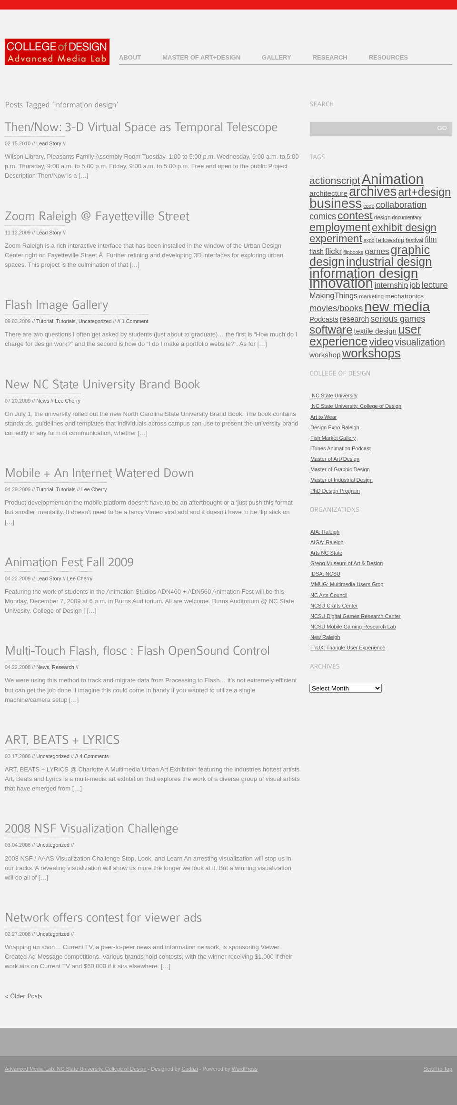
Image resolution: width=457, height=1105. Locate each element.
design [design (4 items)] (382, 217)
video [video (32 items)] (381, 342)
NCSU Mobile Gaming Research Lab (353, 626)
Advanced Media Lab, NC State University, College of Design (76, 1069)
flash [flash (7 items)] (316, 251)
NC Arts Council (329, 595)
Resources (388, 57)
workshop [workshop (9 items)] (325, 355)
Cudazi (190, 1069)
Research (330, 57)
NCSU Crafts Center (334, 605)
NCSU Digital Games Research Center (355, 616)
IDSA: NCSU (325, 574)
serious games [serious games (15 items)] (397, 319)
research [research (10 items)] (354, 319)
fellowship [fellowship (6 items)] (390, 239)
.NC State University (334, 395)
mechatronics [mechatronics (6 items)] (404, 296)
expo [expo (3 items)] (369, 240)
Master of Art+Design (201, 57)
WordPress (245, 1069)
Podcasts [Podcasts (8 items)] (323, 319)
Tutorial (44, 321)
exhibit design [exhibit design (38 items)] (404, 227)
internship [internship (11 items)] (391, 285)
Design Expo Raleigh (334, 427)
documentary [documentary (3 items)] (407, 217)
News (42, 401)
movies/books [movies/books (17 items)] (336, 308)
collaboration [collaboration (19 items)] (401, 205)
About (130, 57)
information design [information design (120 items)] (363, 273)
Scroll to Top (438, 1069)
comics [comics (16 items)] (322, 216)
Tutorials (66, 321)
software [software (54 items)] (331, 329)
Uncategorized (95, 321)
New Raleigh (325, 637)
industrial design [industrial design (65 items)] (389, 261)
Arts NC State (326, 553)
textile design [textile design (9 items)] (375, 331)
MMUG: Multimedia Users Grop (346, 584)
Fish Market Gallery (333, 438)
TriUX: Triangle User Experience (347, 647)
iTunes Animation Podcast (340, 448)
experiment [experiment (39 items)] (335, 238)
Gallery (276, 57)
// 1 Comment (133, 321)
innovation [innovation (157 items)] (341, 283)
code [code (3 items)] (368, 206)
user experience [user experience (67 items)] (365, 335)
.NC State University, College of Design (355, 406)
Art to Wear (323, 417)
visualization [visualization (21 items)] (420, 342)
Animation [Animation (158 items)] (393, 179)
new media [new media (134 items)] (397, 306)
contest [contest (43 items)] (355, 215)
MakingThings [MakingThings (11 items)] (333, 295)
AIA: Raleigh (324, 532)
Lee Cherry (67, 401)
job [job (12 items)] (414, 285)
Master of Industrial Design (341, 480)
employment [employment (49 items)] (339, 227)
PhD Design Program (335, 491)
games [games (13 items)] (377, 251)
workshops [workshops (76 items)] (371, 353)
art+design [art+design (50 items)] (424, 192)
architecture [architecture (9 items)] (328, 193)
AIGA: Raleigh (327, 542)
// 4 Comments (92, 756)
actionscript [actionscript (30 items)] (334, 180)
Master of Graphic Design (340, 469)
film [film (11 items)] (431, 239)
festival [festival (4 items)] (414, 240)
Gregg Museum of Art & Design (346, 563)
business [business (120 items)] (335, 203)
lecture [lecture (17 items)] (435, 285)
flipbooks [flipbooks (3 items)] (353, 252)
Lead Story (48, 143)
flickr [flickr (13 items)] (333, 251)
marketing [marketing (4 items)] (371, 296)
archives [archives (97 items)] (373, 191)
